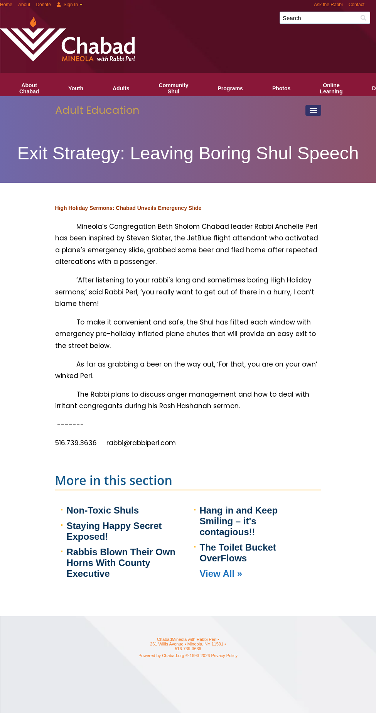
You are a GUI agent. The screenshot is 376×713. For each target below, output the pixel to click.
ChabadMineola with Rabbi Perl (191, 20)
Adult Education (97, 110)
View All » (221, 573)
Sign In (67, 4)
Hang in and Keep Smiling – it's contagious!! (239, 521)
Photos (281, 88)
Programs (230, 88)
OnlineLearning (331, 88)
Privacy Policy (224, 655)
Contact (356, 4)
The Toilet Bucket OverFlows (238, 552)
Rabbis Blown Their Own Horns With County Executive (121, 563)
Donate (43, 4)
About (24, 4)
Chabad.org (173, 655)
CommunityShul (174, 88)
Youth (75, 88)
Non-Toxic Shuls (103, 510)
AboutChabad (29, 88)
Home (6, 4)
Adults (121, 88)
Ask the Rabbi (328, 4)
